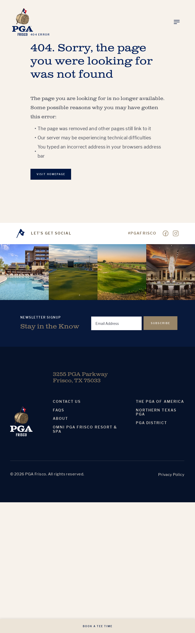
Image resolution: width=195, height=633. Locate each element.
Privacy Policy (171, 474)
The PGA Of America (160, 401)
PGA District (151, 423)
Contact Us (67, 401)
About (60, 419)
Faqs (58, 410)
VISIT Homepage (51, 174)
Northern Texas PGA (156, 412)
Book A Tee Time (97, 626)
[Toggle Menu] (177, 22)
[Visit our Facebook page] (165, 233)
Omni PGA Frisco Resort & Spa (85, 429)
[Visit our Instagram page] (176, 233)
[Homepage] (22, 22)
